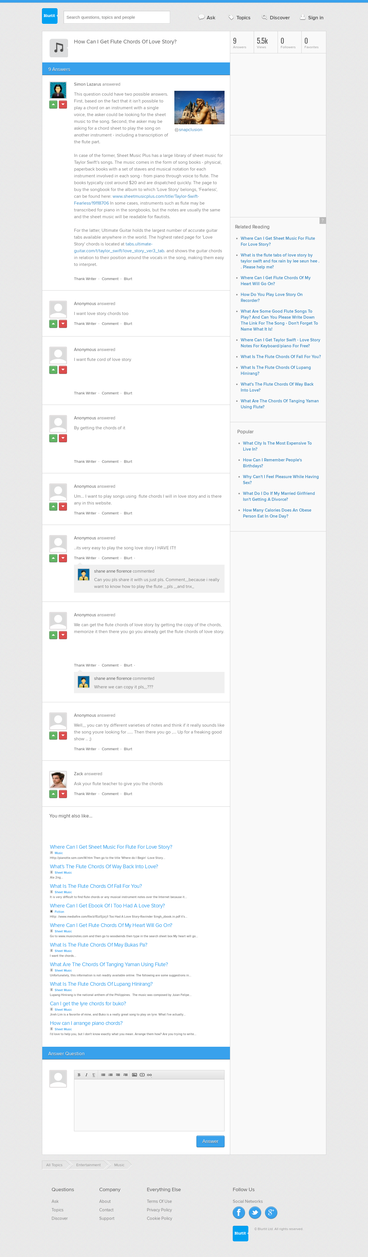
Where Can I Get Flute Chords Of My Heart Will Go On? (111, 925)
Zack (78, 773)
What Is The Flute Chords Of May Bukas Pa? (98, 945)
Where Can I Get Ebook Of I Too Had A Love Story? (107, 906)
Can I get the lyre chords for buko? (88, 1003)
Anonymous (85, 303)
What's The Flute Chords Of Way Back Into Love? (104, 866)
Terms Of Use (159, 1201)
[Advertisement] (139, 373)
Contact (106, 1209)
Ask (206, 17)
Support (106, 1218)
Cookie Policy (159, 1218)
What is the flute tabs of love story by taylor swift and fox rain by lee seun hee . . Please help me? (280, 261)
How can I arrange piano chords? (86, 1023)
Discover (275, 17)
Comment (110, 278)
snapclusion (190, 130)
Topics (239, 17)
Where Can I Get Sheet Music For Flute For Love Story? (111, 847)
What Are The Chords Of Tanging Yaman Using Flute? (109, 964)
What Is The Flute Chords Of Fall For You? (96, 886)
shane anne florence (113, 571)
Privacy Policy (159, 1209)
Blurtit (50, 16)
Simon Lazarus (87, 84)
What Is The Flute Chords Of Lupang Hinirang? (101, 984)
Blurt (128, 278)
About (105, 1201)
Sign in (311, 17)
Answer (210, 1141)
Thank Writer (85, 278)
